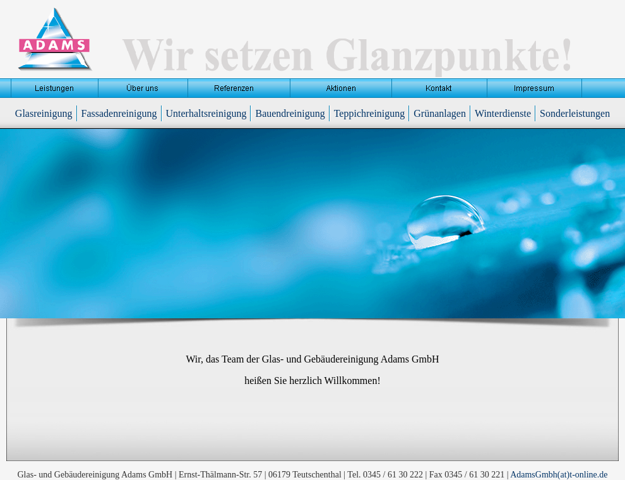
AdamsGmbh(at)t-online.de (558, 474)
